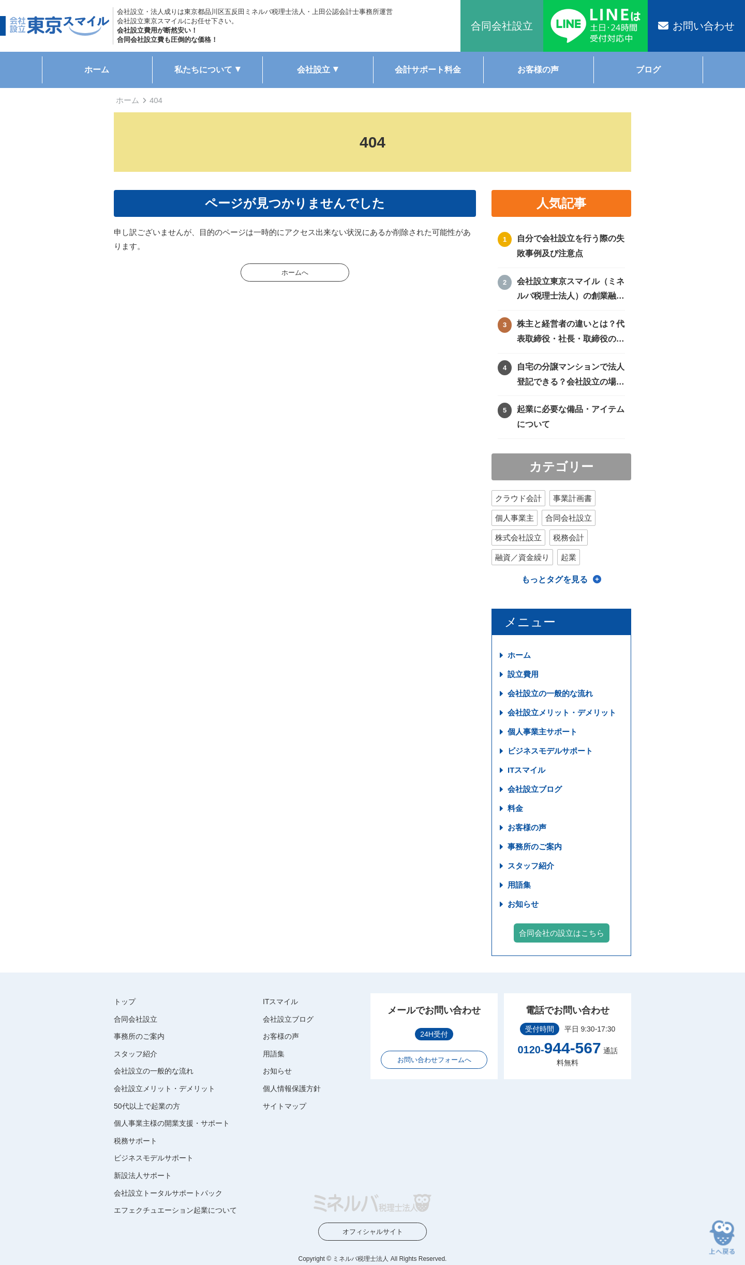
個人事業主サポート (542, 731)
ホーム (96, 69)
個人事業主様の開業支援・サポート (172, 1123)
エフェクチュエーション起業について (175, 1210)
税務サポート (135, 1141)
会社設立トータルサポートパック (168, 1193)
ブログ (648, 69)
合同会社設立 (568, 517)
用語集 (519, 884)
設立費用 (523, 674)
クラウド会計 (518, 498)
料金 (515, 808)
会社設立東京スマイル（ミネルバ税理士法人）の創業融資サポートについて (570, 290)
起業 (568, 557)
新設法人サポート (143, 1175)
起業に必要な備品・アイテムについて (570, 417)
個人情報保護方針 (292, 1088)
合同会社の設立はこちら (561, 933)
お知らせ (523, 904)
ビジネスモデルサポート (550, 750)
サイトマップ (284, 1106)
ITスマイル (526, 770)
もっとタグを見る (555, 579)
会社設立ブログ (535, 789)
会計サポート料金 (428, 69)
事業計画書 (572, 498)
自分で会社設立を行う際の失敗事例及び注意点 (570, 246)
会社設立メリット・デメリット (562, 712)
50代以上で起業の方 (147, 1106)
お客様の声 (538, 69)
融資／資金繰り (522, 557)
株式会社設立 (518, 537)
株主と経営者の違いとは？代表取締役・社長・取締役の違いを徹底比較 (570, 333)
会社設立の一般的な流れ (550, 693)
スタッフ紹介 (531, 865)
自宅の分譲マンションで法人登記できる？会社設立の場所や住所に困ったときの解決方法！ (570, 376)
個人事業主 (514, 517)
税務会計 (568, 537)
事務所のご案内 (535, 846)
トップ (125, 1001)
